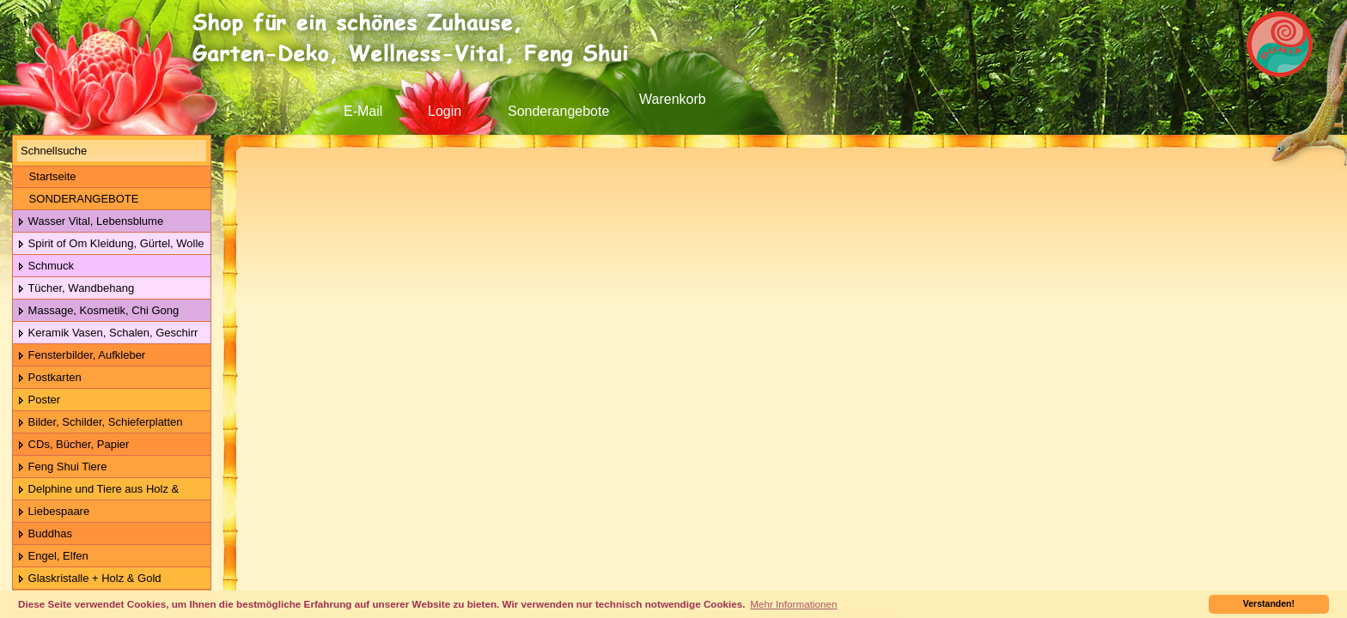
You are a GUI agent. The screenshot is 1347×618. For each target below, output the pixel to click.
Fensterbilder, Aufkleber (81, 356)
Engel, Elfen (52, 556)
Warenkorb (672, 99)
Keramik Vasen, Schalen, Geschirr (107, 333)
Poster (38, 400)
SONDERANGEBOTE (77, 198)
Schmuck (45, 266)
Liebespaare (53, 512)
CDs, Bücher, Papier (73, 445)
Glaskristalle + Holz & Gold (89, 579)
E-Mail (363, 111)
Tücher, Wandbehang (75, 289)
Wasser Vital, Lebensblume (90, 222)
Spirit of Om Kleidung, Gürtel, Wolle (110, 244)
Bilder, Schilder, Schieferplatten (100, 422)
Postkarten (49, 378)
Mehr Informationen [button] (793, 603)
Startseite (46, 176)
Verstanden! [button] (1269, 603)
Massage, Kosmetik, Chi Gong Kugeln (96, 311)
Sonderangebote (558, 111)
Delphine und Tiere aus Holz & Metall (96, 489)
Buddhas (44, 534)
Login (444, 111)
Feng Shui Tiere (62, 467)
